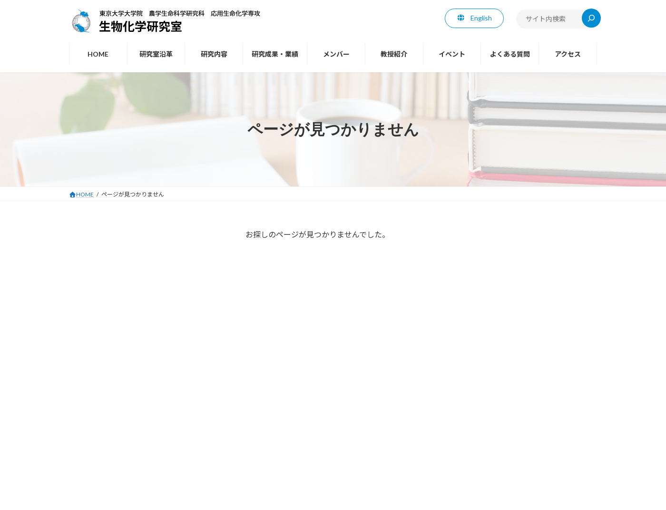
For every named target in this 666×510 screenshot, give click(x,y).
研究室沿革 (192, 400)
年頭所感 (89, 315)
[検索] (591, 18)
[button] (474, 18)
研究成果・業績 (286, 400)
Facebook (95, 353)
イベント (419, 400)
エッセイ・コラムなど (109, 334)
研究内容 (236, 400)
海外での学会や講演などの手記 (122, 296)
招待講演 (89, 276)
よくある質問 (466, 400)
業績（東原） (96, 257)
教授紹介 (89, 238)
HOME (150, 400)
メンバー (336, 400)
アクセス (513, 400)
